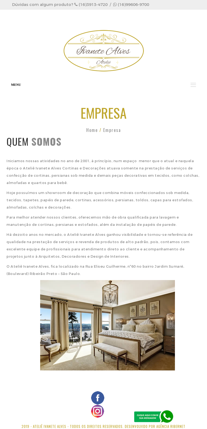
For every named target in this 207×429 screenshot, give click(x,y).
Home (92, 130)
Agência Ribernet (170, 426)
